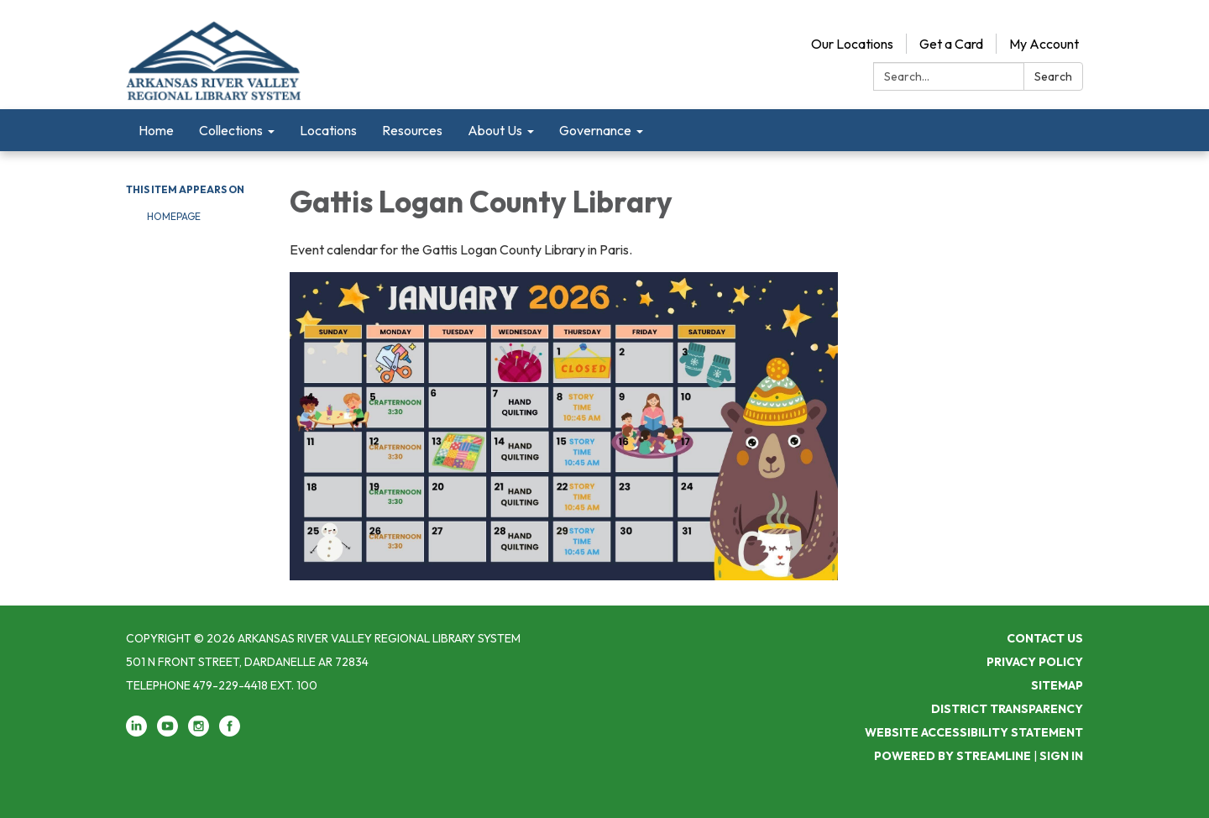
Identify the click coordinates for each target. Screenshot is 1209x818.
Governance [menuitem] (595, 130)
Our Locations (852, 43)
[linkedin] (136, 732)
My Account (1044, 43)
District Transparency (1007, 708)
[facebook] (229, 732)
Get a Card (951, 43)
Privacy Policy (1035, 661)
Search (1053, 76)
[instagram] (198, 732)
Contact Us (1045, 638)
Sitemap (1057, 685)
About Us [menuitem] (495, 130)
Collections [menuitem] (231, 130)
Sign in (1061, 755)
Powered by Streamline (952, 755)
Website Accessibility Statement (974, 732)
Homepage (174, 216)
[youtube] (167, 732)
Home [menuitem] (156, 130)
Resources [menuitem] (412, 130)
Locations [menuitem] (328, 130)
